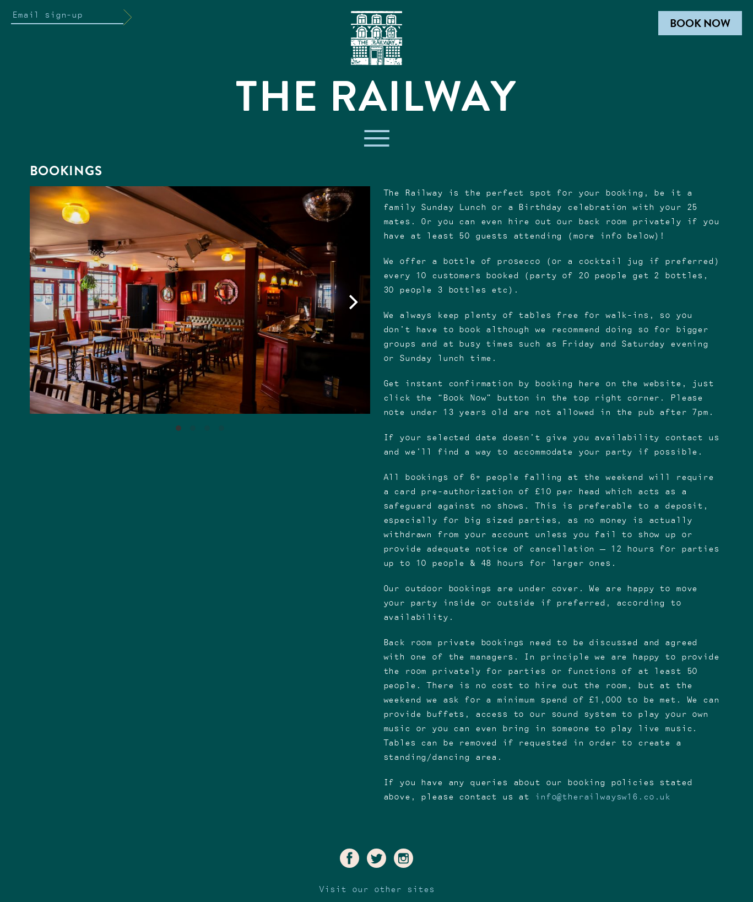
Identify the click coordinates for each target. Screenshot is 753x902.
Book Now (700, 23)
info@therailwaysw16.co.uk (602, 797)
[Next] (352, 302)
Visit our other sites (377, 889)
